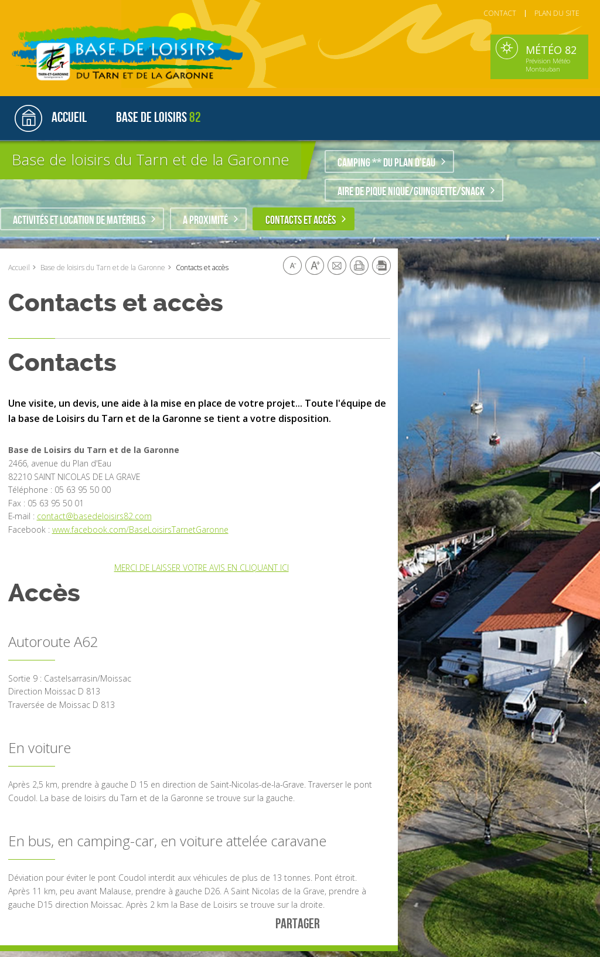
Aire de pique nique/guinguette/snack (411, 192)
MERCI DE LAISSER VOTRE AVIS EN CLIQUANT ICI (201, 567)
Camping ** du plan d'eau (386, 163)
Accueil (19, 268)
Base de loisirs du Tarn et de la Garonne (150, 159)
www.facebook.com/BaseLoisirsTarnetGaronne (140, 529)
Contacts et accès (300, 220)
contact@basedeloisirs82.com (94, 516)
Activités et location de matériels (79, 220)
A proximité (205, 220)
